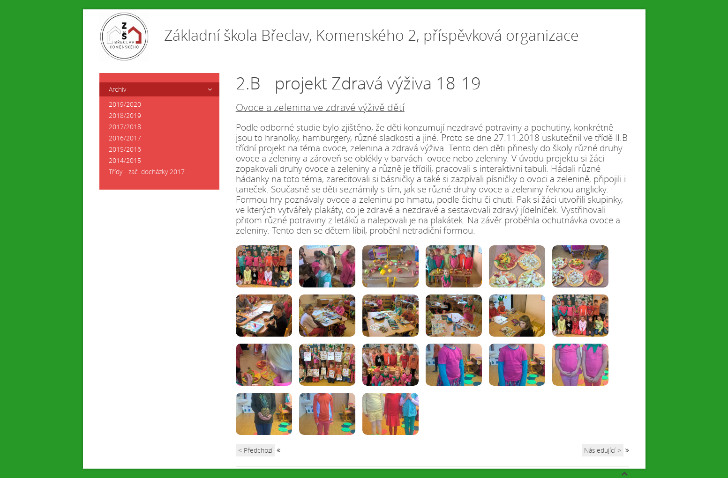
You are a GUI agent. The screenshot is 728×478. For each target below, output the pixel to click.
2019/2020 (125, 104)
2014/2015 (125, 160)
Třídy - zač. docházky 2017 (147, 171)
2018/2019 (125, 115)
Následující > (602, 450)
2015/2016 (125, 149)
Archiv (117, 89)
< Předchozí (255, 450)
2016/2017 (125, 137)
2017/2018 (125, 126)
